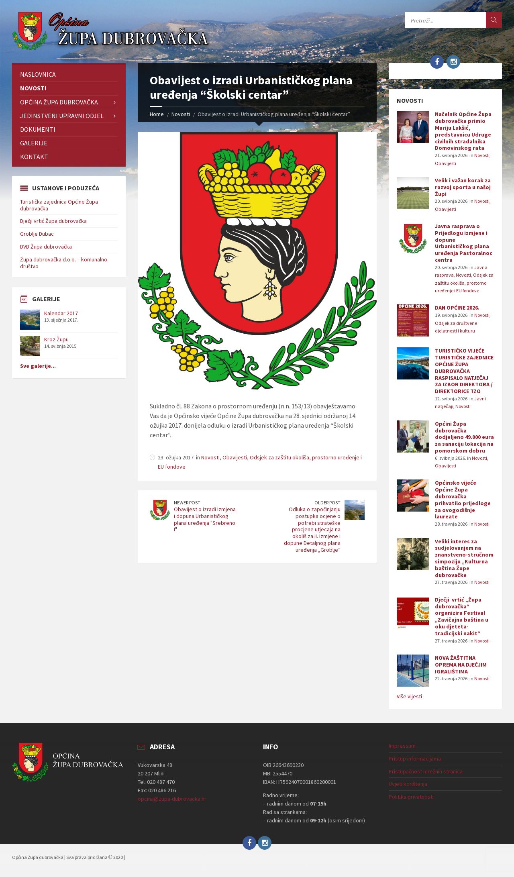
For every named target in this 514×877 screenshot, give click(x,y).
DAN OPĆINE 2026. (457, 307)
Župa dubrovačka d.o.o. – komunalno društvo (63, 263)
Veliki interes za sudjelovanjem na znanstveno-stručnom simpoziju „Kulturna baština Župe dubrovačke (464, 558)
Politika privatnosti (411, 796)
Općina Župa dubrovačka (59, 102)
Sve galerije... (38, 365)
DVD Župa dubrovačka (46, 246)
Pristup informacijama (415, 758)
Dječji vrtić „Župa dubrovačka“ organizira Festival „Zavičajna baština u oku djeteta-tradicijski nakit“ (461, 616)
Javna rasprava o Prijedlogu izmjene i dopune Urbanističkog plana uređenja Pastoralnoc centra (463, 242)
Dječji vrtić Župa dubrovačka (53, 220)
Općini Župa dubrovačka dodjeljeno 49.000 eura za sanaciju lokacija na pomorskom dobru (464, 437)
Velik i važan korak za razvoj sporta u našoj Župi (463, 187)
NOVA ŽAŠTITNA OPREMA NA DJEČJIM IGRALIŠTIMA (461, 664)
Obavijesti (234, 457)
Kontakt (34, 157)
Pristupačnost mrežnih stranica (426, 771)
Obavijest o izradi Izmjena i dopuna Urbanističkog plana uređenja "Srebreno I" (205, 519)
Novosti (180, 114)
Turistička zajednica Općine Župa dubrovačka (59, 205)
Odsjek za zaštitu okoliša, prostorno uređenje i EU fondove (464, 283)
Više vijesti (409, 696)
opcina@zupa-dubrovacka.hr (172, 798)
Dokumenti (37, 129)
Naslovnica (38, 74)
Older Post (327, 503)
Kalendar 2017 (61, 313)
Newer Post (187, 503)
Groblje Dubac (37, 233)
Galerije (33, 143)
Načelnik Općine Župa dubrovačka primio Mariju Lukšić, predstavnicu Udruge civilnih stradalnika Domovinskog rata (463, 130)
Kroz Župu (56, 339)
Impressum (402, 745)
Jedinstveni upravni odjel (62, 116)
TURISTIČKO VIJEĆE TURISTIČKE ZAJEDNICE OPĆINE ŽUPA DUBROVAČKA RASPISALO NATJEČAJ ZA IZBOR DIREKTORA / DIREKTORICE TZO (464, 371)
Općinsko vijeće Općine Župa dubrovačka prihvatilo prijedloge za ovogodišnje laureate (463, 499)
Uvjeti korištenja (408, 783)
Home (157, 114)
